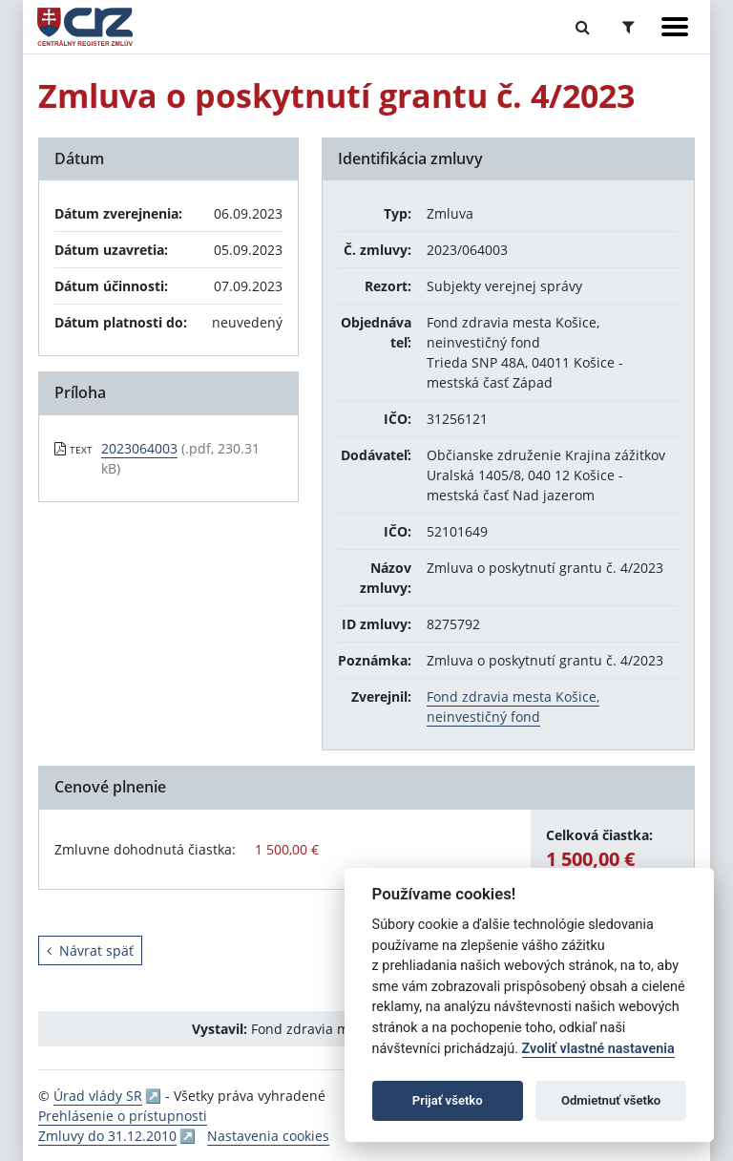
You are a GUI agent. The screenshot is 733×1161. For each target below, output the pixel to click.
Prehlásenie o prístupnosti (122, 1116)
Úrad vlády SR (97, 1096)
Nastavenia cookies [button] (268, 1136)
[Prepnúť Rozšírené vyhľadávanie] (628, 27)
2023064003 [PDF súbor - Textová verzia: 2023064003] (139, 448)
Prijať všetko (447, 1100)
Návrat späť (90, 950)
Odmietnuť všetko (610, 1100)
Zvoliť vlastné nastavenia (598, 1049)
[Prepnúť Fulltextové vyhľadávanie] (582, 27)
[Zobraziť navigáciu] (675, 27)
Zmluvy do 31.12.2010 (107, 1136)
